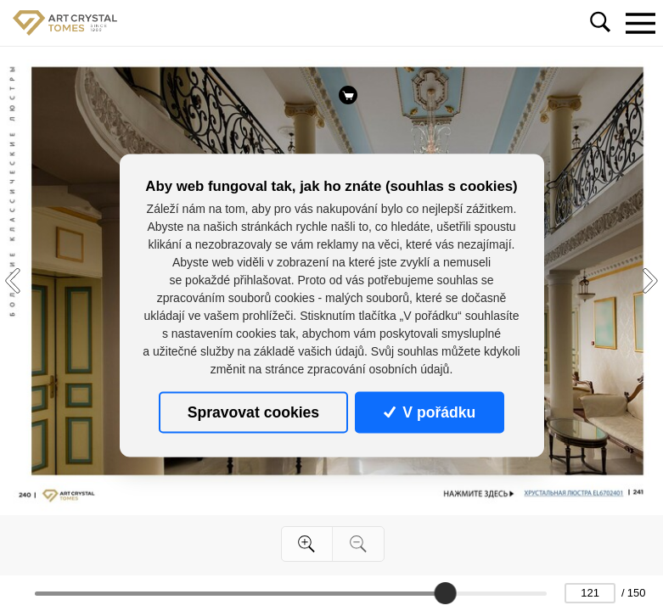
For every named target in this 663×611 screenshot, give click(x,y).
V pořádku (429, 412)
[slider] (446, 593)
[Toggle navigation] (640, 23)
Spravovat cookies (253, 412)
